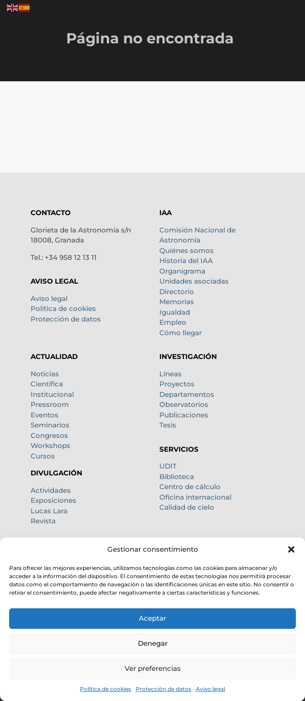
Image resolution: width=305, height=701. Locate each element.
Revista (43, 521)
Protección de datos (163, 688)
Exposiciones (53, 500)
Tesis (167, 425)
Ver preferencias (153, 668)
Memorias (176, 301)
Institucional (52, 394)
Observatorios (183, 404)
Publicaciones (183, 415)
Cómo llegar (180, 332)
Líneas (170, 373)
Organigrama (182, 271)
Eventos (44, 415)
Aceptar (152, 618)
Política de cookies (105, 688)
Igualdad (174, 312)
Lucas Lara (49, 510)
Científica (47, 383)
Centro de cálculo (190, 486)
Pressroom (50, 404)
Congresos (49, 435)
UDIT (168, 466)
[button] (291, 549)
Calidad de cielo (186, 507)
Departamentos (186, 394)
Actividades (51, 490)
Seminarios (50, 425)
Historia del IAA (186, 260)
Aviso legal (210, 688)
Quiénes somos (186, 250)
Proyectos (177, 383)
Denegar (153, 643)
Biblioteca (176, 476)
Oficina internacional (195, 497)
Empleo (172, 322)
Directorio (176, 291)
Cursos (43, 456)
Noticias (45, 373)
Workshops (50, 445)
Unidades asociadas (194, 281)
